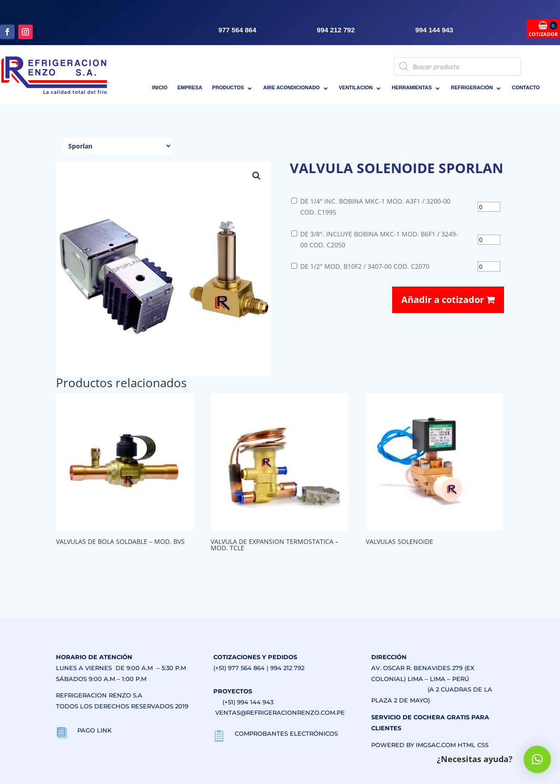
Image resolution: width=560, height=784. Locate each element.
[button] (256, 176)
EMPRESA (189, 87)
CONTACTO (526, 87)
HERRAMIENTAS (412, 87)
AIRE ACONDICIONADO (291, 87)
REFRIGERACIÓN (472, 87)
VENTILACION (356, 87)
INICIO (159, 87)
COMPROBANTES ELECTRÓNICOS (286, 733)
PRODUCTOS (228, 87)
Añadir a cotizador (448, 299)
